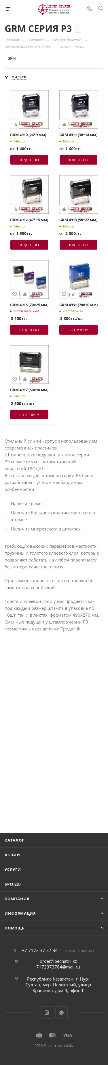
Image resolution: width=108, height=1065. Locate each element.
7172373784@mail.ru (58, 967)
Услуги (13, 869)
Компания (17, 898)
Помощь (14, 928)
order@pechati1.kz (58, 961)
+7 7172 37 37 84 (40, 950)
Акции (12, 854)
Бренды (13, 884)
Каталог (14, 840)
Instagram (47, 1012)
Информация (20, 913)
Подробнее (29, 160)
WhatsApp (61, 1012)
